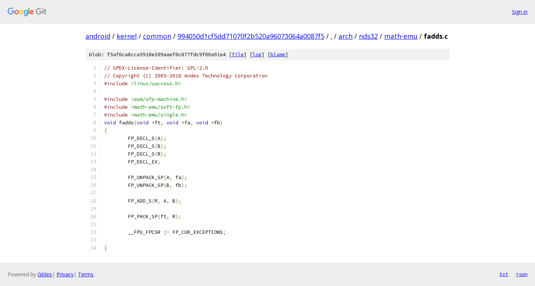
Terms (86, 274)
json (522, 274)
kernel (127, 36)
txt (503, 274)
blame (277, 54)
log (257, 54)
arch (345, 36)
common (157, 36)
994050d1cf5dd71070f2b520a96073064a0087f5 (251, 36)
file (238, 54)
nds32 (368, 36)
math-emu (401, 36)
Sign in (520, 11)
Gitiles (45, 274)
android (97, 36)
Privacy (65, 274)
